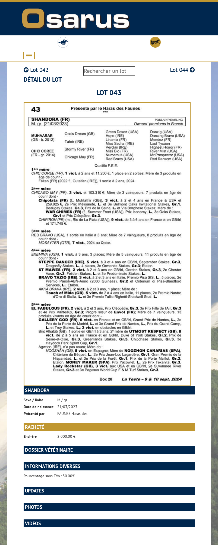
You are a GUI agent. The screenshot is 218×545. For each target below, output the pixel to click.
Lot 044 (182, 70)
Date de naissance (38, 406)
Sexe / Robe (33, 399)
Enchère (30, 436)
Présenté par (34, 413)
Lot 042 (36, 70)
